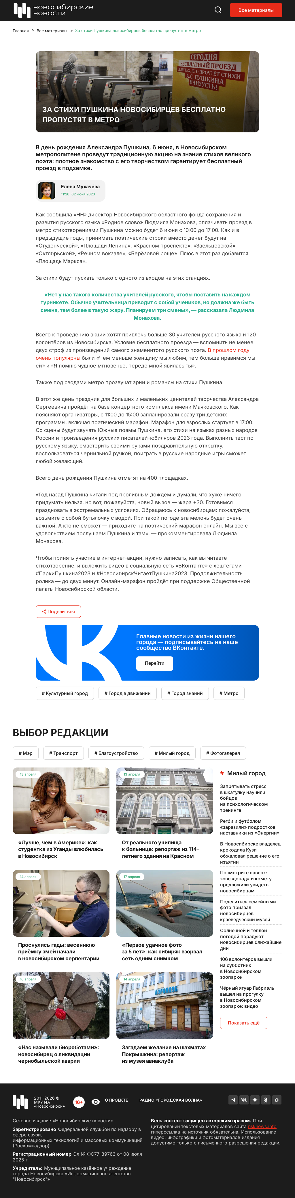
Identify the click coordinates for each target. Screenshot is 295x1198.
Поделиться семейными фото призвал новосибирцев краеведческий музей (248, 910)
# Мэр (26, 753)
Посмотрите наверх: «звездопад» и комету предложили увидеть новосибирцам (246, 881)
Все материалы (256, 10)
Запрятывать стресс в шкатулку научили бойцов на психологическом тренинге (244, 798)
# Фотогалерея (223, 753)
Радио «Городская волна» (170, 1100)
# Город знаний (185, 693)
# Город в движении (128, 693)
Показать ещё (244, 1023)
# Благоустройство (116, 753)
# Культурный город (65, 693)
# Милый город (172, 753)
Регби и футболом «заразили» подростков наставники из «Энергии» (250, 827)
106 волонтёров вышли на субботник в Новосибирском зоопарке (246, 968)
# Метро (229, 693)
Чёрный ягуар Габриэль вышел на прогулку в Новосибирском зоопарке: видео (247, 997)
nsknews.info (262, 1126)
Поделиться (58, 611)
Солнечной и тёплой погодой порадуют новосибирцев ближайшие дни (250, 939)
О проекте (116, 1100)
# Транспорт (63, 753)
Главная (21, 30)
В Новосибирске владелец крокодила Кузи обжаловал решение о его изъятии (250, 852)
